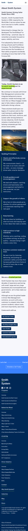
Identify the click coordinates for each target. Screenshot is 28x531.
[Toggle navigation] (26, 2)
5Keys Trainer (5, 426)
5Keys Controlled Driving (7, 418)
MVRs (2, 480)
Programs (4, 390)
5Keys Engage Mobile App (8, 472)
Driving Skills (4, 449)
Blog (2, 498)
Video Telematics (5, 475)
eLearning (4, 436)
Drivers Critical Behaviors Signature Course (12, 527)
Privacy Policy (5, 513)
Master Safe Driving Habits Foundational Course (14, 525)
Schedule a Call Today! (14, 367)
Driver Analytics (6, 462)
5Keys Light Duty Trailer (7, 423)
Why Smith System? (7, 489)
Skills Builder (5, 452)
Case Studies (6, 328)
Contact (4, 484)
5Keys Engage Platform (7, 469)
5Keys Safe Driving (6, 415)
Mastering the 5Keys (6, 443)
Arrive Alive (4, 446)
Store (3, 503)
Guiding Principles (7, 320)
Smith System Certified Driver (9, 400)
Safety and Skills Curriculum (9, 455)
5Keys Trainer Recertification (9, 429)
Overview (3, 395)
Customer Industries (8, 332)
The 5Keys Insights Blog (9, 324)
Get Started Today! (8, 316)
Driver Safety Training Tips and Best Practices (13, 530)
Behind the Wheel (7, 407)
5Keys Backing (5, 420)
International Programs (9, 336)
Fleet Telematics (5, 478)
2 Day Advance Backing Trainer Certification (13, 432)
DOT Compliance (5, 458)
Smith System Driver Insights (9, 403)
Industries (4, 494)
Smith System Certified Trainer (9, 398)
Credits (13, 513)
